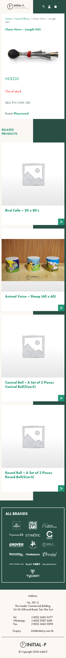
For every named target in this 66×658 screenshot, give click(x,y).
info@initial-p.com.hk (42, 631)
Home (8, 19)
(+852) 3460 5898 (42, 624)
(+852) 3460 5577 (42, 617)
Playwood (21, 113)
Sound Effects (22, 19)
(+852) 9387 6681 (42, 620)
